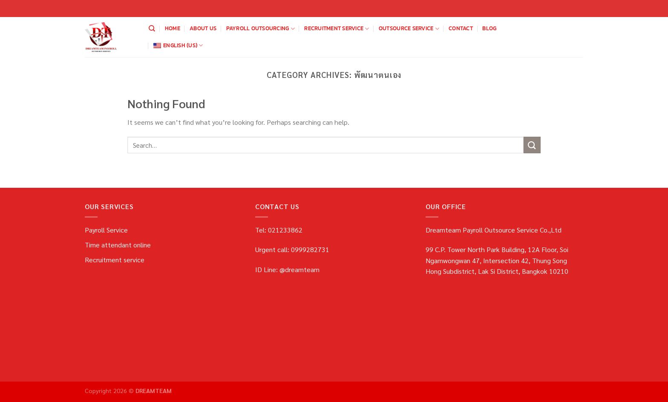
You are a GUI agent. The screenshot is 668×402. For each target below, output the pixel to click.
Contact (461, 28)
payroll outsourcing (260, 28)
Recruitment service (336, 28)
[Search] (152, 28)
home (172, 28)
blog (489, 28)
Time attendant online (118, 244)
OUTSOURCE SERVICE (409, 28)
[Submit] (532, 145)
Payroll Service (106, 229)
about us (203, 28)
